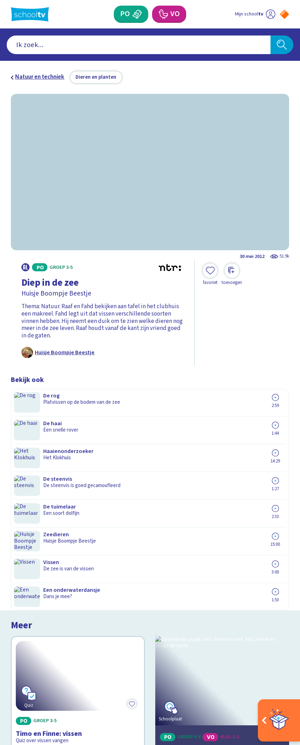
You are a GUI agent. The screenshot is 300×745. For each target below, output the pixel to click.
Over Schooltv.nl (37, 577)
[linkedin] (45, 676)
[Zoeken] (281, 44)
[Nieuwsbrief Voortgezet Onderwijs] (219, 615)
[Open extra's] (279, 720)
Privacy (22, 587)
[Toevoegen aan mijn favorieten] (210, 274)
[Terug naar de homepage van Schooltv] (30, 14)
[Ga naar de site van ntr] (279, 695)
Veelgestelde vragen (43, 566)
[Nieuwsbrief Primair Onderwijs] (219, 592)
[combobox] (138, 44)
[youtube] (61, 676)
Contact (24, 556)
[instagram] (30, 676)
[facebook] (14, 676)
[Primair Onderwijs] (137, 14)
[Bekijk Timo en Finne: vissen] (78, 441)
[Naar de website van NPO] (284, 14)
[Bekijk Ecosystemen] (222, 441)
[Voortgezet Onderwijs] (163, 14)
